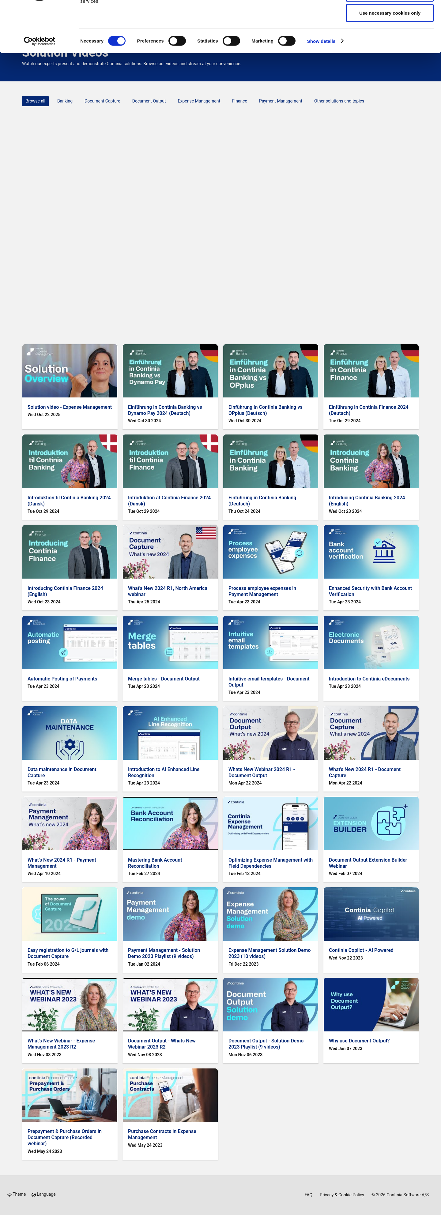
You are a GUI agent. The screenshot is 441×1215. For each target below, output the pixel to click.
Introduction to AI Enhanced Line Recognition (163, 772)
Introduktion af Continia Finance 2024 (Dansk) (169, 501)
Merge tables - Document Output (164, 679)
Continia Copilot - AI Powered (361, 950)
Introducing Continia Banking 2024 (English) (367, 501)
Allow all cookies (390, 16)
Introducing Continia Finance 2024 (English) (65, 591)
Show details (321, 84)
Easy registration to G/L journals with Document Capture (68, 953)
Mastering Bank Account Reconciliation (155, 863)
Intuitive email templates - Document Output (269, 682)
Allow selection (389, 36)
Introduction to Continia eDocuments (369, 679)
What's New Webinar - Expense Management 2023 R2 (61, 1044)
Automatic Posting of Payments (62, 679)
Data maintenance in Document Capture (62, 772)
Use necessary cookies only (389, 56)
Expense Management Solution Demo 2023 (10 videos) (269, 953)
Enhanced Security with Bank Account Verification (370, 591)
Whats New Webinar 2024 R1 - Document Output (261, 772)
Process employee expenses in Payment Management (262, 591)
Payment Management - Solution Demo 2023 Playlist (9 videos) (164, 953)
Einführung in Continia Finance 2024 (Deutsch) (369, 410)
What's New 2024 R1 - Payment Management (62, 863)
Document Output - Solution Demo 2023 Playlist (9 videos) (265, 1044)
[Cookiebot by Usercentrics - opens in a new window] (39, 84)
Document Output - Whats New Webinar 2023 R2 (162, 1044)
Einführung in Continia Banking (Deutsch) (262, 501)
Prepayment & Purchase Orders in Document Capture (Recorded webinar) (65, 1137)
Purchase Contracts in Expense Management (162, 1134)
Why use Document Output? (359, 1041)
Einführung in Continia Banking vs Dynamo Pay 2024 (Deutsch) (165, 410)
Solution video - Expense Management (70, 407)
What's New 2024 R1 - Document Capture (365, 772)
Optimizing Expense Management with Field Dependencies (270, 863)
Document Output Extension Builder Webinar (368, 863)
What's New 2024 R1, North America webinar (167, 591)
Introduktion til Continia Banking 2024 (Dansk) (69, 501)
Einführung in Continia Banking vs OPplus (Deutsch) (265, 410)
